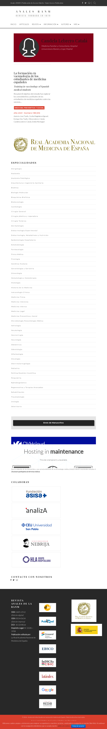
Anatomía (15, 173)
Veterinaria (16, 406)
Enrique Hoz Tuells (21, 119)
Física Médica (17, 254)
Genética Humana (19, 264)
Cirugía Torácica (18, 221)
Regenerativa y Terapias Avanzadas (27, 387)
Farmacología (17, 249)
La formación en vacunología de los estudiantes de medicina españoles (30, 77)
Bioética (15, 188)
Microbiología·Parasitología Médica (27, 321)
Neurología (16, 340)
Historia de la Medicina (21, 288)
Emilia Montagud (38, 122)
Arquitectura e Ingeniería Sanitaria (27, 183)
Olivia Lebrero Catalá (36, 119)
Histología (16, 283)
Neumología (16, 330)
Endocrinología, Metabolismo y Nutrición (30, 235)
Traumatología (17, 397)
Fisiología (15, 259)
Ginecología (16, 273)
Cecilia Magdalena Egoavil (38, 116)
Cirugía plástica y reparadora (24, 216)
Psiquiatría (16, 378)
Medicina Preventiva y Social (29, 108)
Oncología (15, 359)
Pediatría (15, 368)
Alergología (16, 169)
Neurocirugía (17, 335)
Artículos (24, 24)
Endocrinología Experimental (24, 230)
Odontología (16, 349)
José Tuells (24, 116)
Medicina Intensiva (20, 302)
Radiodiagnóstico (19, 383)
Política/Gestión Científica (23, 373)
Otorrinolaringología (20, 364)
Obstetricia (16, 345)
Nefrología (16, 326)
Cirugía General (18, 211)
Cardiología (16, 207)
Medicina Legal (18, 311)
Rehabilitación (17, 392)
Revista (35, 24)
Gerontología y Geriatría (22, 268)
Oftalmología (17, 354)
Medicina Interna (19, 306)
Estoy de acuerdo (78, 726)
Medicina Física (18, 297)
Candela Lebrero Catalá (22, 122)
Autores (65, 24)
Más (75, 24)
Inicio (13, 24)
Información (50, 24)
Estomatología (17, 245)
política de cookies (64, 726)
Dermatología (17, 226)
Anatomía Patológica (20, 178)
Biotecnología (17, 202)
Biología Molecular (19, 192)
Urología (15, 402)
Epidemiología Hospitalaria (23, 240)
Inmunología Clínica (20, 292)
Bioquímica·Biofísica (20, 197)
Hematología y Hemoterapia (24, 278)
